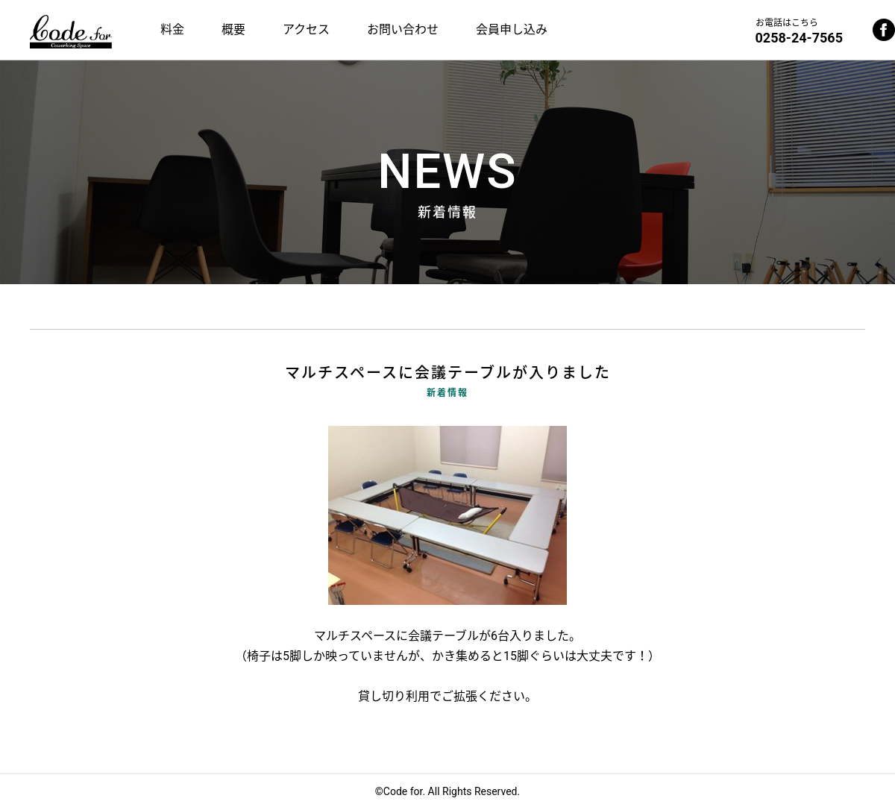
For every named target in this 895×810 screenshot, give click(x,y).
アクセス (306, 29)
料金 (172, 29)
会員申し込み (511, 29)
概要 (233, 29)
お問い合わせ (403, 29)
